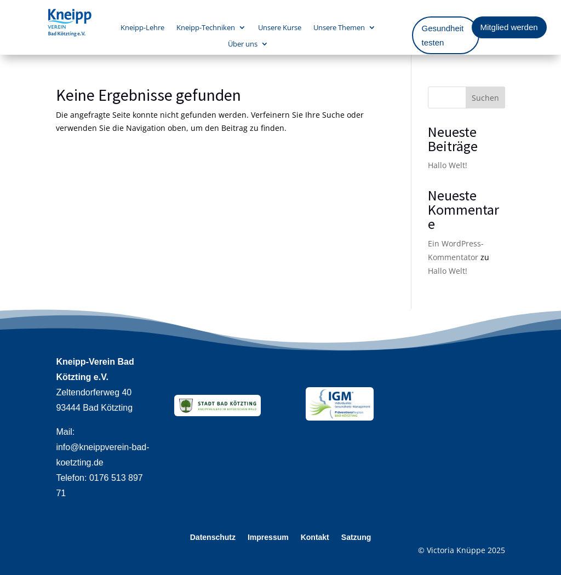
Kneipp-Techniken (205, 28)
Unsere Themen (339, 28)
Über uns (242, 44)
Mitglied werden (509, 27)
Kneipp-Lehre (142, 28)
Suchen (485, 98)
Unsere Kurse (279, 28)
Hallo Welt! (447, 165)
